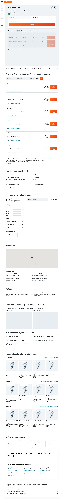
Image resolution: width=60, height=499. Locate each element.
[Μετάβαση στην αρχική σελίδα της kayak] (8, 2)
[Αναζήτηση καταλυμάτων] (2, 8)
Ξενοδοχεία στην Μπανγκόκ (29, 467)
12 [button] (16, 34)
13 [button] (19, 34)
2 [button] (37, 28)
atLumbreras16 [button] (48, 420)
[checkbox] (12, 235)
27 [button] (19, 40)
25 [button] (14, 40)
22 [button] (25, 37)
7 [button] (22, 31)
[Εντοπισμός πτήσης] (2, 16)
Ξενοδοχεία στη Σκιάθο (12, 470)
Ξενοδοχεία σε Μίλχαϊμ (44, 467)
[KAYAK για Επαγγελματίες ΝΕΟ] (2, 18)
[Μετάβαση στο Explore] (2, 14)
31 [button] (11, 42)
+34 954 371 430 (11, 12)
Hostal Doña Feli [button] (9, 371)
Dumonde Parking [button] (36, 395)
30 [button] (28, 40)
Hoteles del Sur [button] (9, 396)
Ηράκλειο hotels (27, 472)
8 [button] (25, 31)
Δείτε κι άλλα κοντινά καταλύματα (51, 357)
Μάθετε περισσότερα (47, 158)
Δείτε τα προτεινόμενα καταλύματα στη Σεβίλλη (49, 406)
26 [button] (16, 40)
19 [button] (16, 37)
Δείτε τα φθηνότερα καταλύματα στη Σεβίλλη (49, 381)
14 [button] (22, 34)
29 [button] (25, 40)
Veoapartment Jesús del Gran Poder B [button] (25, 421)
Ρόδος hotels (42, 472)
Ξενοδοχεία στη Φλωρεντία (45, 470)
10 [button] (11, 34)
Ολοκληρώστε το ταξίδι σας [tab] (24, 460)
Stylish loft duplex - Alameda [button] (38, 420)
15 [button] (25, 34)
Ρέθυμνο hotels (11, 475)
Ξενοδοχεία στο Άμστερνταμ (45, 468)
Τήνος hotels (10, 473)
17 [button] (11, 37)
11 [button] (43, 31)
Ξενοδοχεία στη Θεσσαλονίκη (29, 470)
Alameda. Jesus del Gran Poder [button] (25, 371)
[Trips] (2, 22)
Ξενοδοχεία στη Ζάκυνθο (29, 468)
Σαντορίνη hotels (43, 473)
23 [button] (28, 37)
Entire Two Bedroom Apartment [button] (52, 371)
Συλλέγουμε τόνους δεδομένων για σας (32, 491)
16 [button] (28, 34)
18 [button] (43, 34)
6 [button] (19, 31)
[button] (2, 2)
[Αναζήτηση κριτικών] (38, 199)
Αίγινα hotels (26, 473)
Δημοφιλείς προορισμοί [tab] (12, 460)
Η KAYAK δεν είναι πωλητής (32, 489)
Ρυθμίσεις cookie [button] (9, 163)
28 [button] (22, 40)
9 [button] (37, 31)
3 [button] (40, 28)
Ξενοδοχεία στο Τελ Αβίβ (13, 467)
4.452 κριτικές (19, 13)
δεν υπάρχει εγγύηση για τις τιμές (30, 485)
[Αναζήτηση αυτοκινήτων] (2, 10)
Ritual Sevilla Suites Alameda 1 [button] (38, 371)
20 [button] (19, 37)
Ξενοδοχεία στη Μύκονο (12, 472)
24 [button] (11, 40)
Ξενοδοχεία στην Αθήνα (12, 468)
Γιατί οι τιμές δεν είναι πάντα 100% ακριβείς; (32, 493)
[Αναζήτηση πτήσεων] (2, 5)
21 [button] (22, 37)
